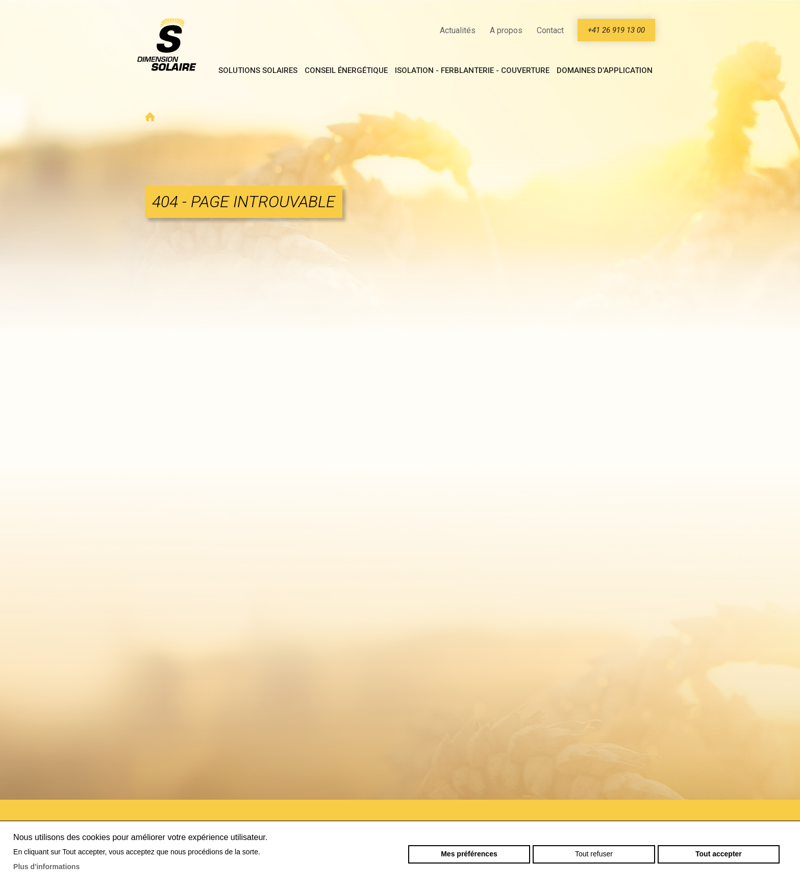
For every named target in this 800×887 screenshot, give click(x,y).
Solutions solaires (257, 70)
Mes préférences (469, 854)
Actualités (458, 30)
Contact (550, 30)
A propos (506, 30)
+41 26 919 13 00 (616, 30)
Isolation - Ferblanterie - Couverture (472, 70)
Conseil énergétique (346, 70)
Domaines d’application (605, 70)
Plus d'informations (46, 867)
